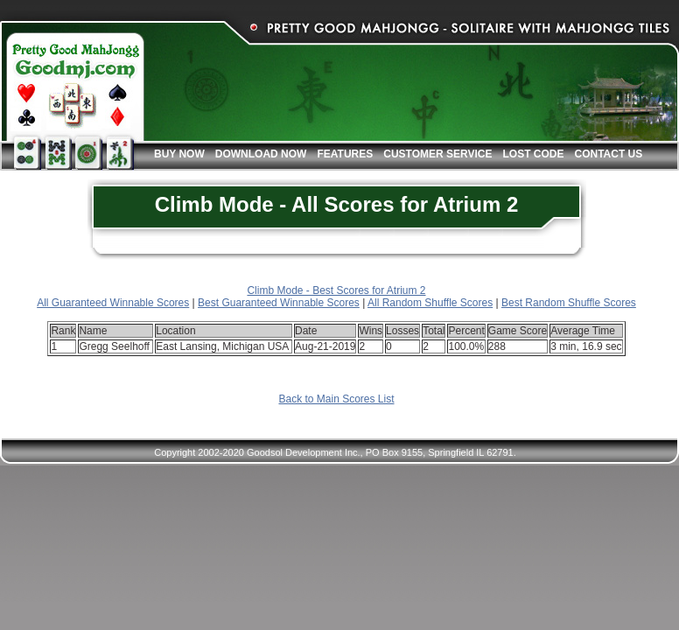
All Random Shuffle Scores (430, 303)
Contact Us (608, 154)
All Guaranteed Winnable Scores (113, 303)
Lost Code (533, 154)
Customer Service (437, 154)
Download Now (261, 154)
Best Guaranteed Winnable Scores (279, 303)
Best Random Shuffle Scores (568, 303)
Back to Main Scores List (336, 399)
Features (345, 154)
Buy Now (179, 154)
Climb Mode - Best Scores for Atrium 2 (336, 290)
